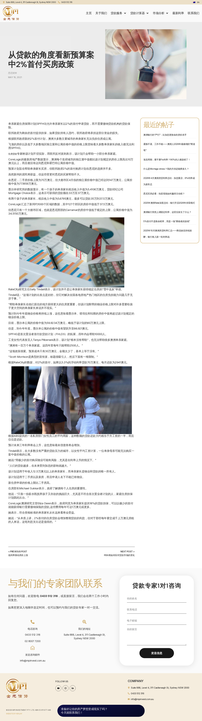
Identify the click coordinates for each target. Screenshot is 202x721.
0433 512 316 (32, 634)
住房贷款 (12, 153)
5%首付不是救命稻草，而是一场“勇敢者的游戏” (166, 221)
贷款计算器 (139, 13)
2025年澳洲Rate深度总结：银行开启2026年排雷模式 (169, 202)
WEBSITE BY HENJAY (14, 714)
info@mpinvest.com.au (32, 660)
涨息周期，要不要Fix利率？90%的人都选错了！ (166, 159)
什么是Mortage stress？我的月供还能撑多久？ (166, 168)
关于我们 (101, 13)
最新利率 (178, 13)
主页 (89, 13)
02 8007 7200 (32, 641)
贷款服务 (119, 13)
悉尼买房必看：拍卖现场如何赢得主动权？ (164, 193)
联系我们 (193, 13)
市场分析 (161, 13)
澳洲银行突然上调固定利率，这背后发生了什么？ (167, 212)
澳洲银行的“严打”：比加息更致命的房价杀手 (165, 134)
